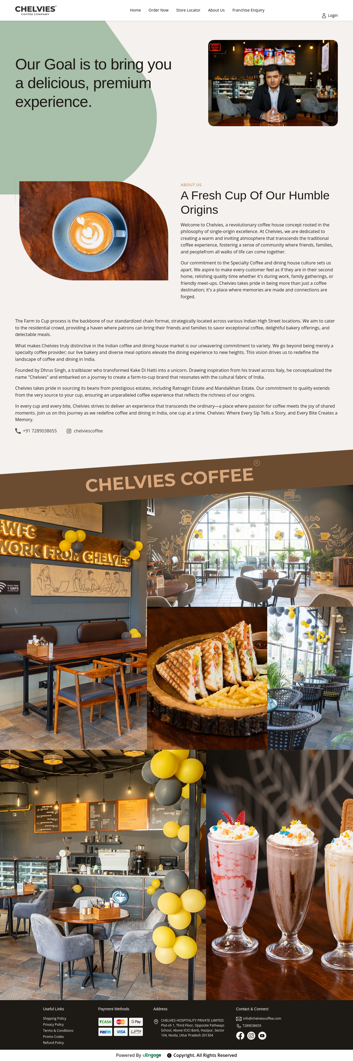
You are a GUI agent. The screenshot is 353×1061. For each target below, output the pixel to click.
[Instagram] (251, 1036)
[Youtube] (262, 1036)
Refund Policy (53, 1042)
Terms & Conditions (58, 1030)
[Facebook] (240, 1036)
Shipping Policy (54, 1018)
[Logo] (36, 10)
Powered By (139, 1055)
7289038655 (248, 1025)
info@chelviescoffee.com (258, 1018)
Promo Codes (53, 1036)
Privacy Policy (53, 1024)
